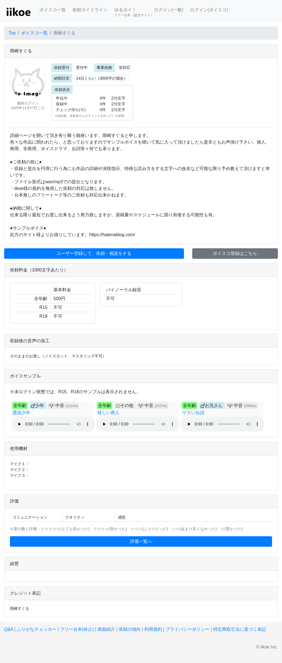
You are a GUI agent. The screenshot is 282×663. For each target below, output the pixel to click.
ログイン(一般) (168, 9)
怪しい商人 (108, 412)
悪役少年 (21, 412)
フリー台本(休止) (77, 629)
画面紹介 (106, 629)
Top (12, 33)
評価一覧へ (141, 541)
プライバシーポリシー (188, 629)
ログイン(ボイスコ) (209, 9)
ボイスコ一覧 (52, 9)
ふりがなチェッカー (36, 629)
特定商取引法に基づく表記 (239, 629)
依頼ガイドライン (90, 9)
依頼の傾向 (130, 629)
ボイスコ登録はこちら (235, 253)
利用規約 (153, 629)
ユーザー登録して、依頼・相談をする (93, 253)
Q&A (8, 629)
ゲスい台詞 (193, 412)
